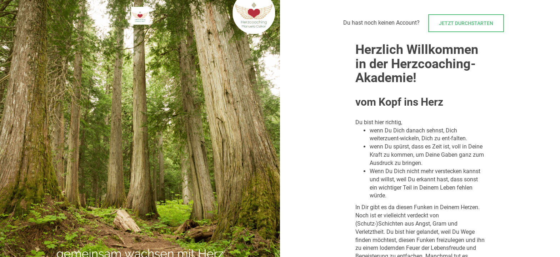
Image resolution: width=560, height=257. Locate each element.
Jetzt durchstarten (466, 23)
